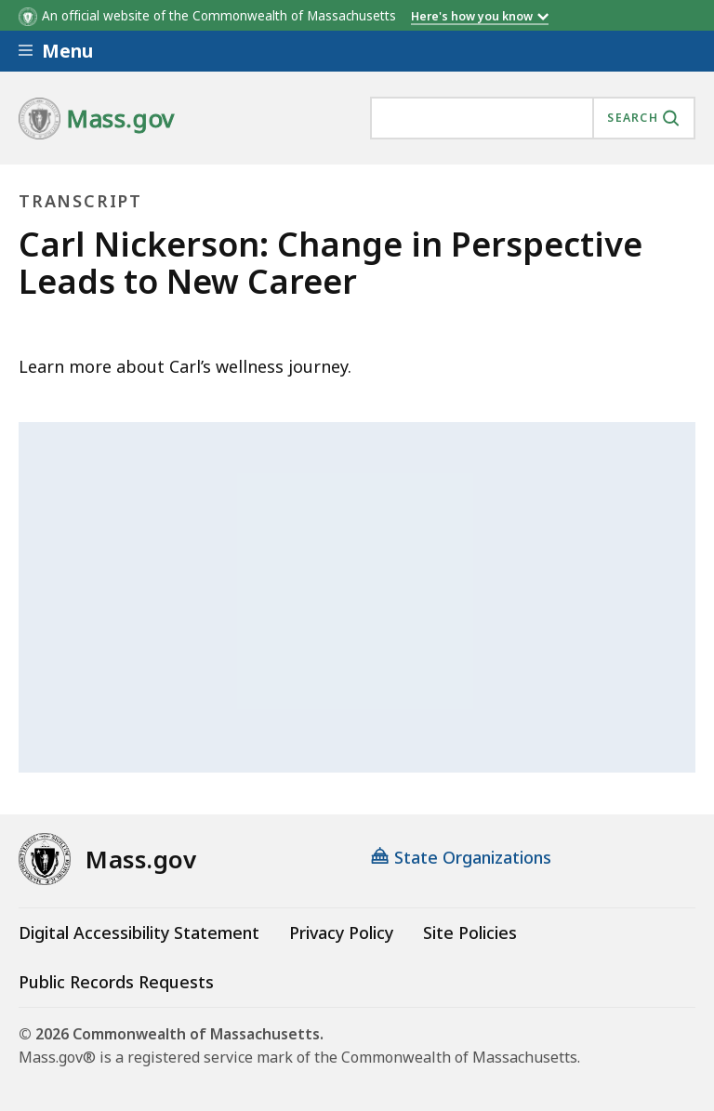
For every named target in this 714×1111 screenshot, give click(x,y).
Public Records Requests (116, 982)
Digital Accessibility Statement (139, 932)
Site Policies (470, 932)
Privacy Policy (341, 932)
